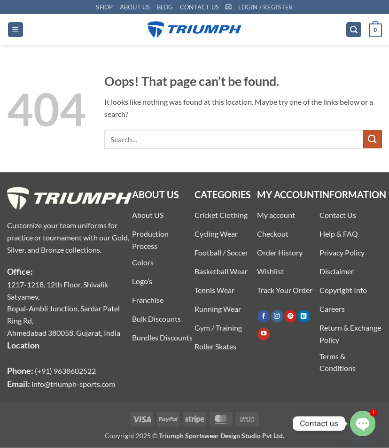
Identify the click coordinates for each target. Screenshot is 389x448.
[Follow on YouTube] (263, 334)
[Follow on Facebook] (263, 316)
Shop (104, 7)
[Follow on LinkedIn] (304, 316)
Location (23, 345)
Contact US (199, 7)
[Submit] (372, 139)
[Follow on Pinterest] (290, 316)
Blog (165, 7)
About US (135, 7)
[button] (229, 7)
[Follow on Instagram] (277, 316)
